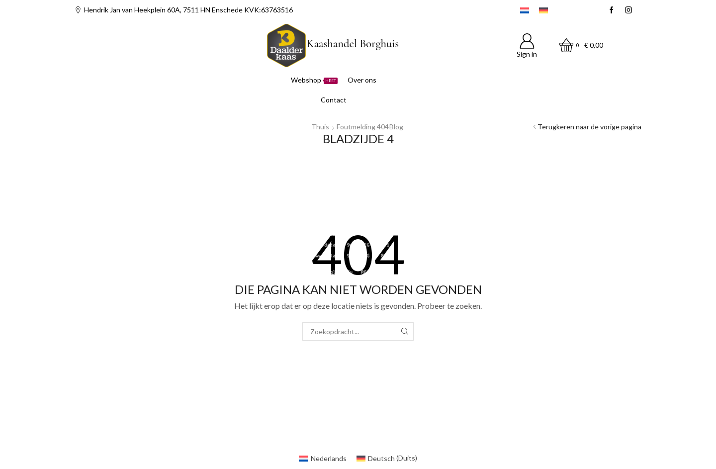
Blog (396, 126)
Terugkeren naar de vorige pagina (589, 126)
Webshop (314, 80)
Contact (334, 99)
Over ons (362, 80)
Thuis (320, 126)
